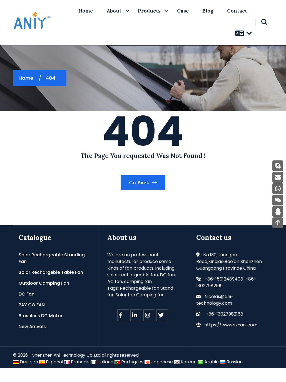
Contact (237, 11)
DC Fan (26, 307)
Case (183, 11)
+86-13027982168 (224, 327)
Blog (207, 11)
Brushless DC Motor (41, 329)
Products (149, 11)
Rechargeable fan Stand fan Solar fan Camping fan (140, 305)
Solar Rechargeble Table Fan (51, 286)
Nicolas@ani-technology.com (214, 313)
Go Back (143, 195)
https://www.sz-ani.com (230, 338)
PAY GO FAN (32, 318)
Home (26, 78)
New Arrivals (32, 340)
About (113, 11)
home (85, 11)
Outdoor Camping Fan (44, 297)
